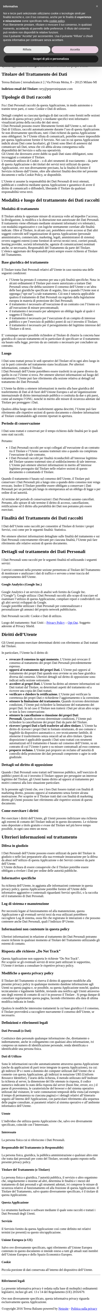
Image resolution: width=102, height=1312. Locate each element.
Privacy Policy (56, 622)
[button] (97, 1251)
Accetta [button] (75, 1294)
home (15, 4)
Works (16, 11)
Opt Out (73, 622)
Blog (15, 18)
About (16, 8)
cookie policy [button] (57, 1266)
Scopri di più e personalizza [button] (51, 1304)
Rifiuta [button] (27, 1294)
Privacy (9, 38)
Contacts (17, 15)
